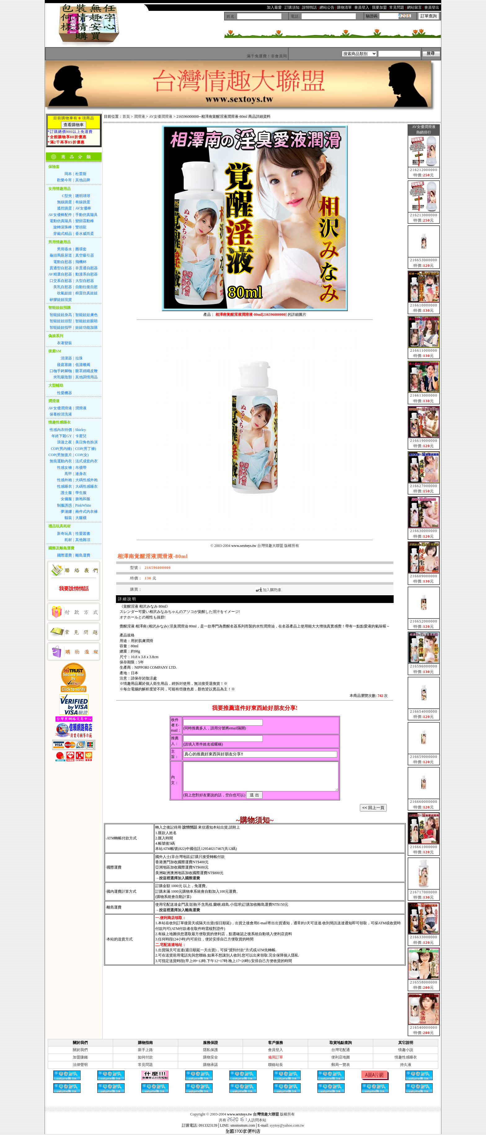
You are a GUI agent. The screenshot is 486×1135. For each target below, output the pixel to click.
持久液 (405, 1064)
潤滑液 (139, 116)
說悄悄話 (189, 833)
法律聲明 (80, 1064)
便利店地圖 (340, 1057)
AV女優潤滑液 (161, 116)
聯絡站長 (275, 1064)
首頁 (126, 116)
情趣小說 (405, 1050)
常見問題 (145, 1064)
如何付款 (145, 1057)
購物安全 (210, 1057)
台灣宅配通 (340, 1050)
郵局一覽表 (340, 1064)
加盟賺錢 (80, 1057)
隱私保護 (210, 1050)
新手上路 (145, 1050)
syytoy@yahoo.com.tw (287, 1125)
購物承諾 (210, 1064)
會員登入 (275, 1050)
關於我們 (80, 1050)
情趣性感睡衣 (406, 1057)
